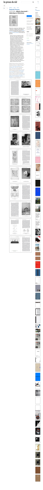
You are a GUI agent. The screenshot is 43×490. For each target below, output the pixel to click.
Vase (18, 7)
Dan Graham (21, 74)
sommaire (28, 40)
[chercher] (26, 2)
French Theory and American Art (17, 66)
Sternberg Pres (12, 67)
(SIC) (14, 7)
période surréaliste (15, 32)
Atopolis (22, 71)
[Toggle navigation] (4, 6)
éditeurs (10, 7)
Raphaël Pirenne (14, 9)
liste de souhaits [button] (30, 18)
